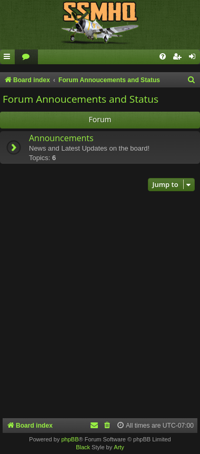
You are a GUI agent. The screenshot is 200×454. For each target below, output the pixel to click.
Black (83, 447)
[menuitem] (26, 57)
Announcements (61, 138)
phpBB (69, 439)
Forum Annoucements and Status (80, 99)
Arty (119, 447)
